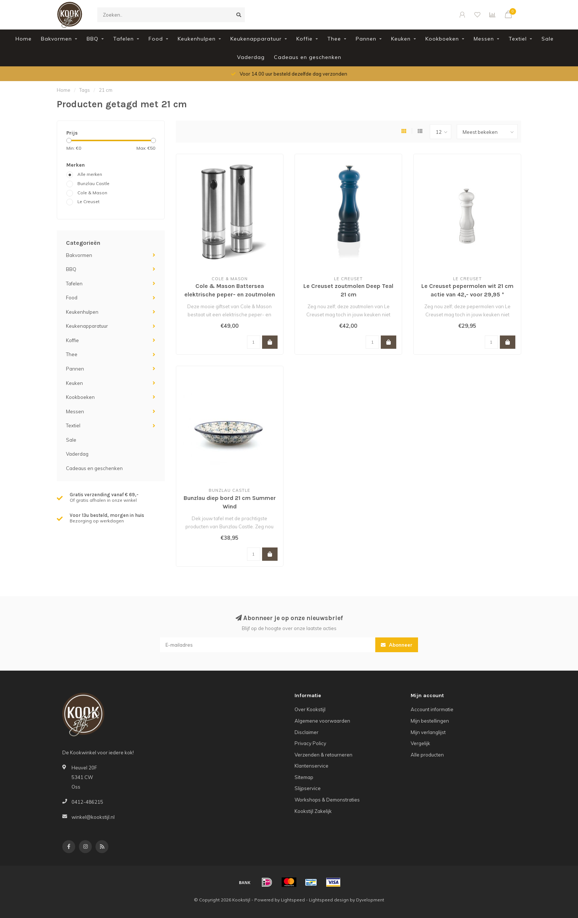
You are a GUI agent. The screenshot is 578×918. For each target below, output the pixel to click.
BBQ (92, 38)
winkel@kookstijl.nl (93, 817)
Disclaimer (306, 732)
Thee (334, 38)
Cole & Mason (92, 192)
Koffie (304, 38)
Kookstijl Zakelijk (313, 811)
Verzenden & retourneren (323, 755)
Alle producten (427, 755)
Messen (484, 38)
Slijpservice (308, 788)
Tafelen (123, 38)
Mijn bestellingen (430, 721)
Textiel (518, 38)
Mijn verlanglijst (428, 732)
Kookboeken (442, 38)
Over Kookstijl (310, 709)
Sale (548, 38)
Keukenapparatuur (256, 38)
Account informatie (432, 709)
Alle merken (89, 174)
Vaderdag (251, 57)
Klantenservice (311, 766)
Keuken (401, 38)
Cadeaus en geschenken (307, 57)
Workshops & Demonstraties (327, 800)
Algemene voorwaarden (322, 721)
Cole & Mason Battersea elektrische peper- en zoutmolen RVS (229, 294)
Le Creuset (88, 201)
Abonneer (396, 645)
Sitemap (304, 777)
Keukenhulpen (197, 38)
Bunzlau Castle (93, 183)
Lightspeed (293, 900)
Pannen (366, 38)
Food (156, 38)
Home (23, 38)
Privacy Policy (310, 743)
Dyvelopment (370, 900)
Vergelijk (420, 743)
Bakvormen (56, 38)
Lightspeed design (329, 900)
